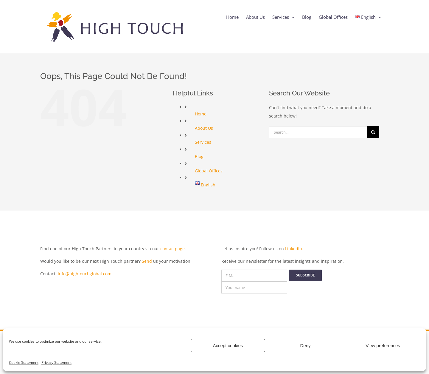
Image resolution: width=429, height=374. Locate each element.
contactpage (172, 248)
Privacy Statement (56, 362)
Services (203, 142)
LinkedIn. (294, 248)
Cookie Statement (23, 362)
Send (147, 261)
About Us (204, 128)
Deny (305, 345)
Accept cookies (228, 345)
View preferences (383, 345)
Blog (199, 156)
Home (200, 114)
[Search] (373, 132)
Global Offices (209, 171)
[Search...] (318, 132)
